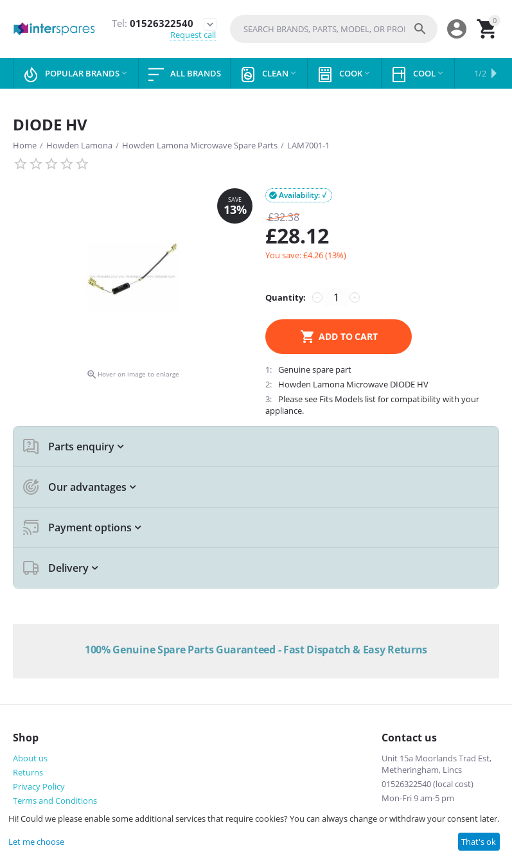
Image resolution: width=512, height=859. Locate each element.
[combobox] (333, 29)
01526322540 (151, 23)
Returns (28, 772)
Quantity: (285, 297)
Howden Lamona (79, 145)
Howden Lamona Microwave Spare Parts (200, 145)
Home (25, 145)
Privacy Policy (39, 786)
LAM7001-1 (308, 145)
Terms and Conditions (55, 800)
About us (30, 758)
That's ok (478, 841)
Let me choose (36, 841)
